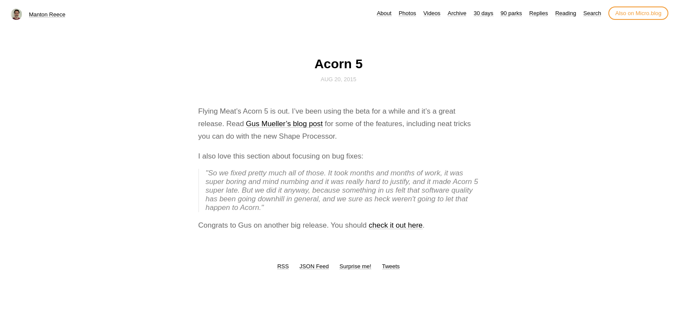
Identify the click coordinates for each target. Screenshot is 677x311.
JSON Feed (314, 266)
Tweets (391, 266)
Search (592, 13)
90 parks (511, 13)
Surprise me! (355, 266)
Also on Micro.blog (638, 13)
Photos (407, 13)
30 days (484, 13)
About (384, 13)
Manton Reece (47, 14)
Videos (432, 13)
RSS (283, 266)
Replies (538, 13)
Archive (457, 13)
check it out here (396, 225)
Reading (565, 13)
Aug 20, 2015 (338, 79)
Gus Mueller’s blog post (284, 124)
